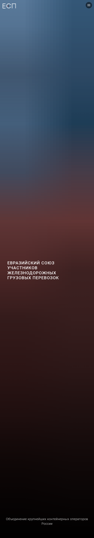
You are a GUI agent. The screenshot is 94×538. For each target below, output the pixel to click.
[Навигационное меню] (88, 5)
